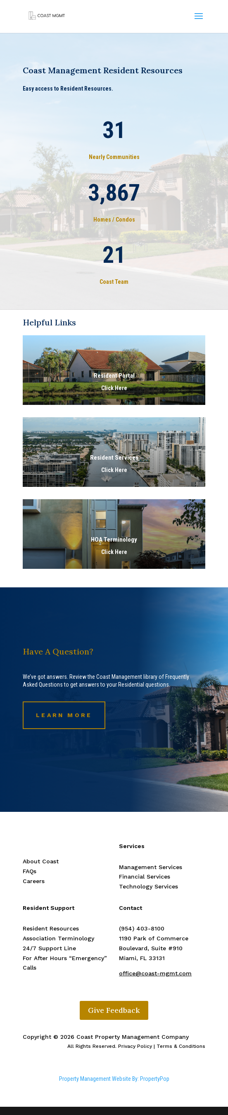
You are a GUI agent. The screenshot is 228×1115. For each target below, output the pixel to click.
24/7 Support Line (49, 948)
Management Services (150, 867)
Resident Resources (51, 928)
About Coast (41, 861)
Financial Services (144, 876)
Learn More (64, 715)
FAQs (29, 871)
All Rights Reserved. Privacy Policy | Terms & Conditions (136, 1046)
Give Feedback (114, 1010)
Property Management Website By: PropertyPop (114, 1078)
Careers (34, 881)
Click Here (114, 470)
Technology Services (148, 886)
